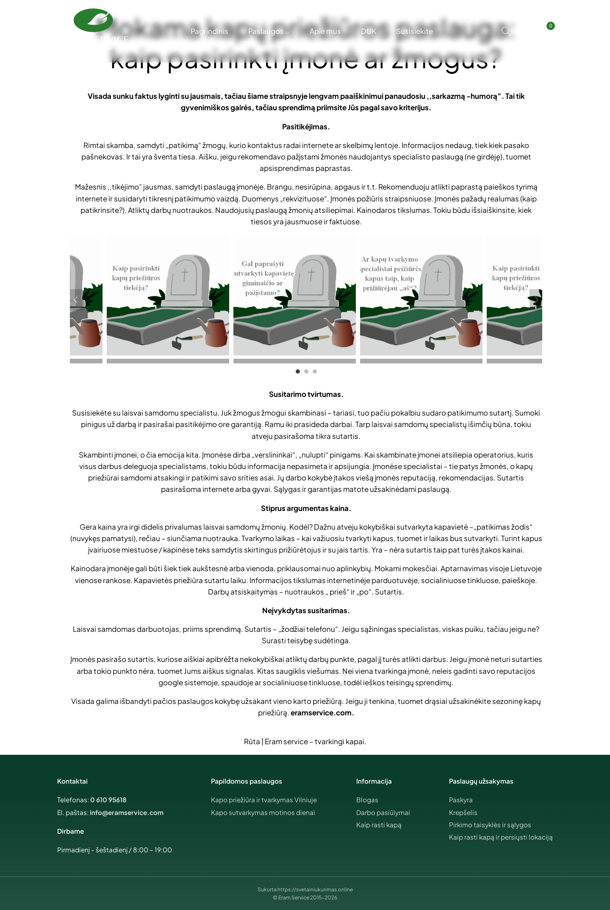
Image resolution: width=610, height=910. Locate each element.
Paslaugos (265, 31)
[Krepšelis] (543, 31)
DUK (369, 31)
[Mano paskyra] (525, 31)
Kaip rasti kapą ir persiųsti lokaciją (501, 837)
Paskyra (461, 800)
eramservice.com (321, 712)
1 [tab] (298, 371)
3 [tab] (315, 371)
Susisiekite (417, 31)
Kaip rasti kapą (379, 825)
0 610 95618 (108, 800)
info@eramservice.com (127, 812)
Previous (76, 299)
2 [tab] (306, 371)
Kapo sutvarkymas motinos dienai (263, 812)
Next (536, 299)
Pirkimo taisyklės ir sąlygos (490, 825)
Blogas (367, 800)
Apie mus (325, 31)
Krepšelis (463, 812)
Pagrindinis (207, 31)
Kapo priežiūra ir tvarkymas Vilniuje (264, 800)
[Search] (506, 31)
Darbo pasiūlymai (383, 812)
